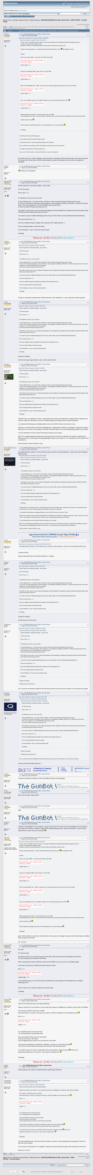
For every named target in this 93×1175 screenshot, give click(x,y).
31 (54, 27)
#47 (88, 448)
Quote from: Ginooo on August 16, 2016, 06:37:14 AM (32, 628)
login (19, 10)
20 (35, 27)
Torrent (27, 13)
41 (71, 27)
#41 (88, 34)
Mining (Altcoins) (35, 20)
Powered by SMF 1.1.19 (37, 1171)
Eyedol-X (7, 364)
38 (66, 27)
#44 (88, 242)
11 (20, 27)
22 (39, 27)
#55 (88, 823)
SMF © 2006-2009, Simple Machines (53, 1171)
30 (53, 27)
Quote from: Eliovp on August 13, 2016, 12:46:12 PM (33, 40)
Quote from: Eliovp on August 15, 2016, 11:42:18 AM (32, 245)
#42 (88, 167)
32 (56, 27)
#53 (88, 791)
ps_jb (6, 540)
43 (3, 28)
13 (24, 27)
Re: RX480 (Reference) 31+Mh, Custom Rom (36, 34)
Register (26, 16)
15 (27, 27)
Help (12, 16)
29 (51, 27)
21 (37, 27)
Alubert (6, 241)
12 (22, 27)
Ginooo (6, 562)
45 (7, 28)
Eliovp (6, 181)
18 (32, 27)
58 (24, 28)
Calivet (6, 166)
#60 (88, 1081)
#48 (88, 540)
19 (34, 27)
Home (7, 16)
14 (25, 27)
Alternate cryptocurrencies (21, 20)
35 (61, 27)
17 (30, 27)
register (25, 10)
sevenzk (6, 822)
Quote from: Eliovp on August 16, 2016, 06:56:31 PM (32, 1084)
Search (17, 16)
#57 (88, 946)
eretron (6, 774)
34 (59, 27)
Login (21, 16)
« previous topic (81, 24)
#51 (88, 693)
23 (41, 27)
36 (63, 27)
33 (58, 27)
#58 (88, 1000)
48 (12, 28)
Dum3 (6, 1065)
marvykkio (7, 1080)
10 (19, 27)
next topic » (87, 25)
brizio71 (6, 693)
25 (44, 27)
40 (70, 27)
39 (68, 27)
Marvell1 (7, 837)
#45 (88, 302)
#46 (88, 365)
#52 (88, 774)
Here (29, 65)
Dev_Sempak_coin (10, 448)
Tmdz (6, 302)
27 (47, 27)
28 (49, 27)
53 (21, 28)
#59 (88, 1066)
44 (5, 28)
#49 (88, 563)
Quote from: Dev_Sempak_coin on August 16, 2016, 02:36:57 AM (35, 544)
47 (10, 28)
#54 (88, 806)
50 (15, 28)
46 (9, 28)
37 (64, 27)
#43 (88, 182)
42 (73, 27)
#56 (88, 838)
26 (46, 27)
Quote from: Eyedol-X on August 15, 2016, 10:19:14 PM (32, 455)
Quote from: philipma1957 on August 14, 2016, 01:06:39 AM (33, 38)
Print (87, 28)
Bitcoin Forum (7, 20)
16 (29, 27)
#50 (88, 625)
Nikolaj (6, 34)
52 (19, 28)
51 (17, 28)
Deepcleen (7, 624)
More (32, 16)
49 (14, 28)
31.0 (23, 13)
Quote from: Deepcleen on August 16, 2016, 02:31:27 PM (33, 697)
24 (42, 27)
